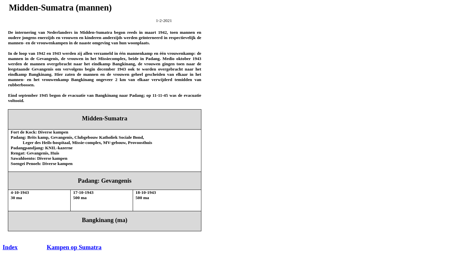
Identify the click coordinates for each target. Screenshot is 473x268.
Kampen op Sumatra (74, 247)
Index (10, 247)
